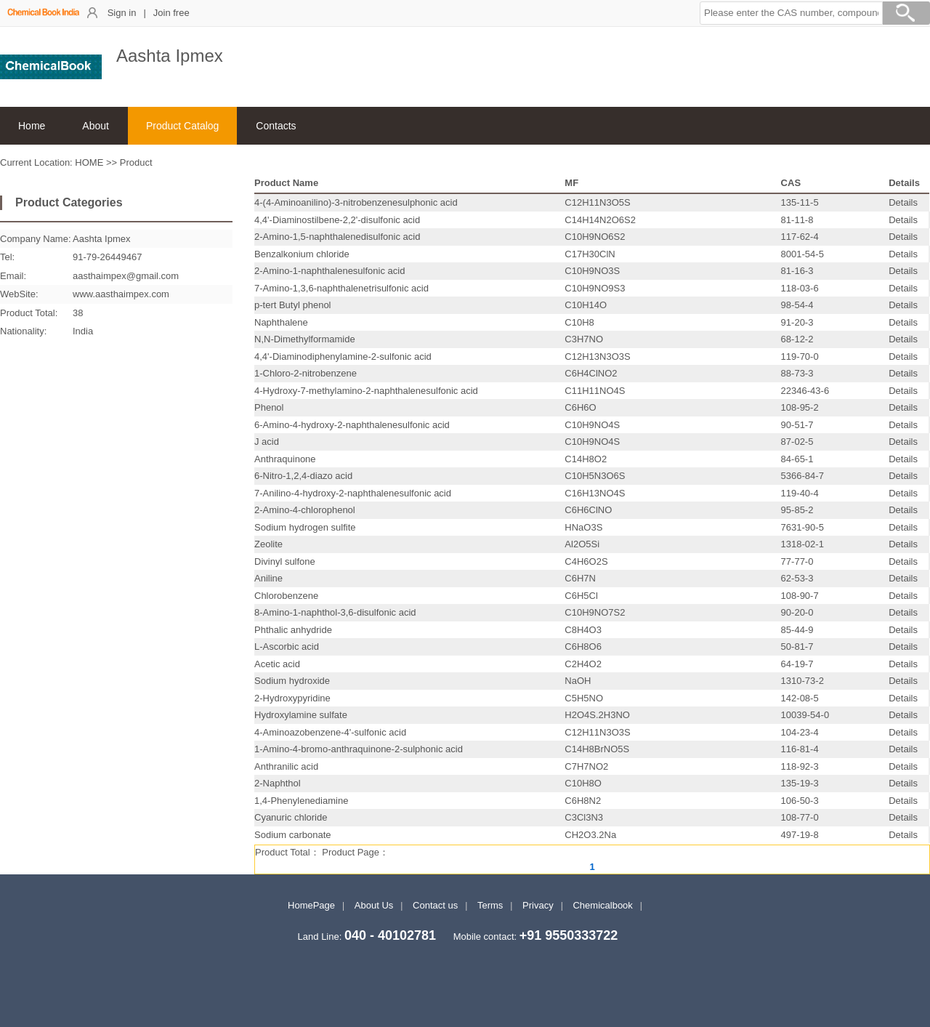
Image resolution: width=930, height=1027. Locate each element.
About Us (374, 905)
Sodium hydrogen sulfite (304, 527)
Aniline (268, 578)
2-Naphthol (277, 783)
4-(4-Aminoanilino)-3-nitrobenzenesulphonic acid (356, 202)
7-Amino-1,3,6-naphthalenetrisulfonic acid (341, 288)
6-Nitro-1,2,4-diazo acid (303, 475)
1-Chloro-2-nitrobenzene (305, 373)
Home (31, 126)
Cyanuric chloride (290, 817)
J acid (266, 441)
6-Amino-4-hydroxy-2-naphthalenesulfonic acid (352, 424)
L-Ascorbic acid (286, 646)
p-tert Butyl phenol (292, 304)
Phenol (268, 407)
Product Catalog (182, 126)
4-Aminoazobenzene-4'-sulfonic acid (330, 732)
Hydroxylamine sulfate (300, 714)
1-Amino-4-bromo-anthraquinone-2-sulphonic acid (358, 749)
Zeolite (268, 544)
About (95, 126)
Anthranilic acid (286, 766)
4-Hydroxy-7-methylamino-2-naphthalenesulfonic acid (366, 390)
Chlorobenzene (286, 595)
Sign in (122, 12)
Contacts (276, 126)
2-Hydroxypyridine (292, 698)
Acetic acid (277, 664)
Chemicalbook (602, 905)
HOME (89, 162)
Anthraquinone (285, 459)
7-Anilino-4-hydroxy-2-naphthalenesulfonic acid (352, 493)
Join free (171, 12)
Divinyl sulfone (284, 561)
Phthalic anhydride (293, 629)
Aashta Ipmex (102, 238)
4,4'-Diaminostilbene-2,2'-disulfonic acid (337, 219)
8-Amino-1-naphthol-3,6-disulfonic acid (335, 612)
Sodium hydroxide (292, 680)
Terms (490, 905)
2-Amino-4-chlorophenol (304, 509)
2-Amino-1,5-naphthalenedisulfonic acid (337, 236)
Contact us (435, 905)
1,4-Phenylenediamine (301, 800)
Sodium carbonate (292, 834)
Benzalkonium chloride (301, 254)
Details (903, 202)
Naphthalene (281, 322)
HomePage (311, 905)
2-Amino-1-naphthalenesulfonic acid (329, 270)
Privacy (538, 905)
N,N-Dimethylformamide (304, 339)
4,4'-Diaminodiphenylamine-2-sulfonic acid (343, 356)
